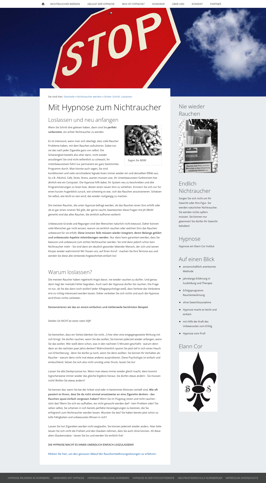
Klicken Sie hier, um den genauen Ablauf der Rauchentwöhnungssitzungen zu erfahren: (102, 453)
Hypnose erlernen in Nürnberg (29, 478)
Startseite (69, 96)
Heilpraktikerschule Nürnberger (200, 478)
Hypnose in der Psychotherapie (153, 478)
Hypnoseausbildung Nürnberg (108, 478)
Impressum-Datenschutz (242, 478)
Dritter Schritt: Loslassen (118, 96)
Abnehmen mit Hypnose (68, 478)
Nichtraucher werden (89, 96)
